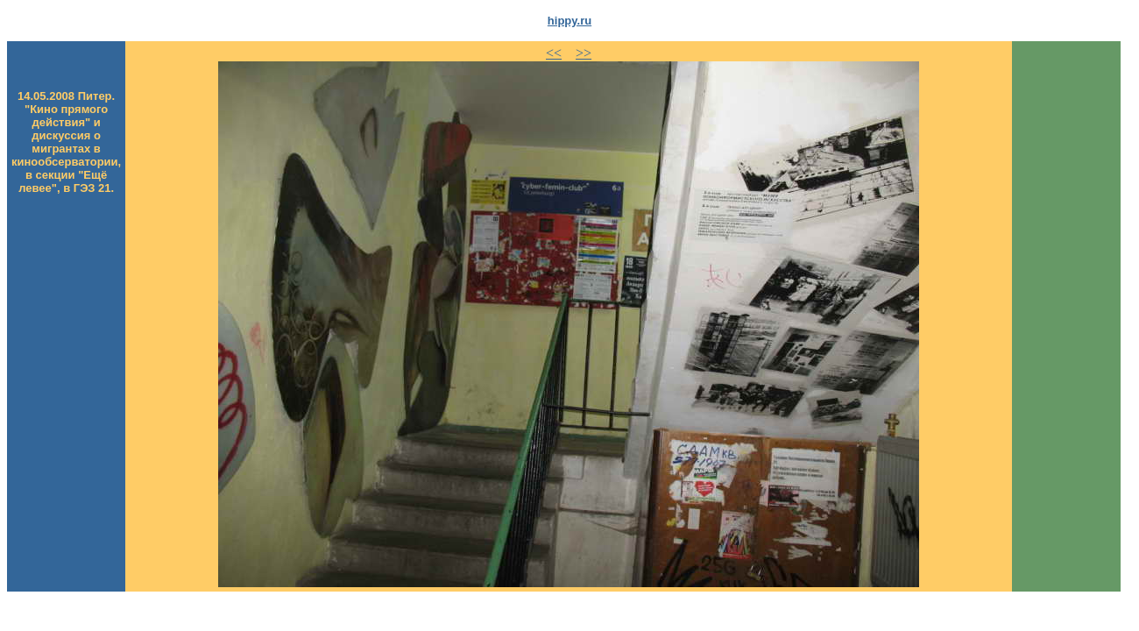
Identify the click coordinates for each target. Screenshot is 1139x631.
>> (583, 53)
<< (554, 53)
